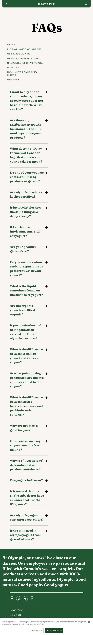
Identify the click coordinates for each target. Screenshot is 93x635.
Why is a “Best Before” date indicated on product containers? (26, 465)
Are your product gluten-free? (23, 249)
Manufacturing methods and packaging (25, 63)
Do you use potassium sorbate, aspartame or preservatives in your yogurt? (26, 268)
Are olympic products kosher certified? (26, 194)
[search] (7, 3)
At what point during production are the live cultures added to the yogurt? (27, 380)
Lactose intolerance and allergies (23, 58)
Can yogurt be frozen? (26, 480)
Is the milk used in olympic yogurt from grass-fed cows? (25, 535)
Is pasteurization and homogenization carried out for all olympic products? (25, 332)
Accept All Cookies (54, 630)
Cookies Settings (36, 630)
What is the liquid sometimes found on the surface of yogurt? (26, 290)
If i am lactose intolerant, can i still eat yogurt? (25, 231)
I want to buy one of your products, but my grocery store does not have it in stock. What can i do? (26, 100)
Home (46, 4)
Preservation (13, 67)
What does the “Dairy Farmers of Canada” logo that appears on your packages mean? (26, 155)
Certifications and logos (18, 54)
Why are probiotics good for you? (24, 428)
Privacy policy (16, 610)
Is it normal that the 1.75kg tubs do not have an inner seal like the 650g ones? (27, 498)
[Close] (89, 622)
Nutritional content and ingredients (24, 49)
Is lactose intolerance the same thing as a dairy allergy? (26, 212)
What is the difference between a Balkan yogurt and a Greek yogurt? (26, 356)
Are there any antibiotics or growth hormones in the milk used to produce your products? (25, 128)
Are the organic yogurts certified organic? (22, 310)
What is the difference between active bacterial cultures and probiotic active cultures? (26, 406)
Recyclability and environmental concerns (22, 73)
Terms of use (15, 615)
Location (11, 45)
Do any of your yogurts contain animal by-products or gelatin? (27, 177)
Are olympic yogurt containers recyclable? (27, 517)
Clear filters (13, 79)
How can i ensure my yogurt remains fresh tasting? (26, 445)
